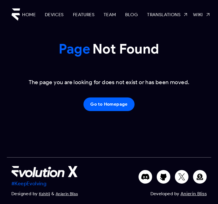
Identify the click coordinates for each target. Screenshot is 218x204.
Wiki (201, 15)
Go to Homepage (109, 104)
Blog (131, 14)
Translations (165, 15)
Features (84, 14)
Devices (54, 14)
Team (110, 14)
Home (29, 14)
